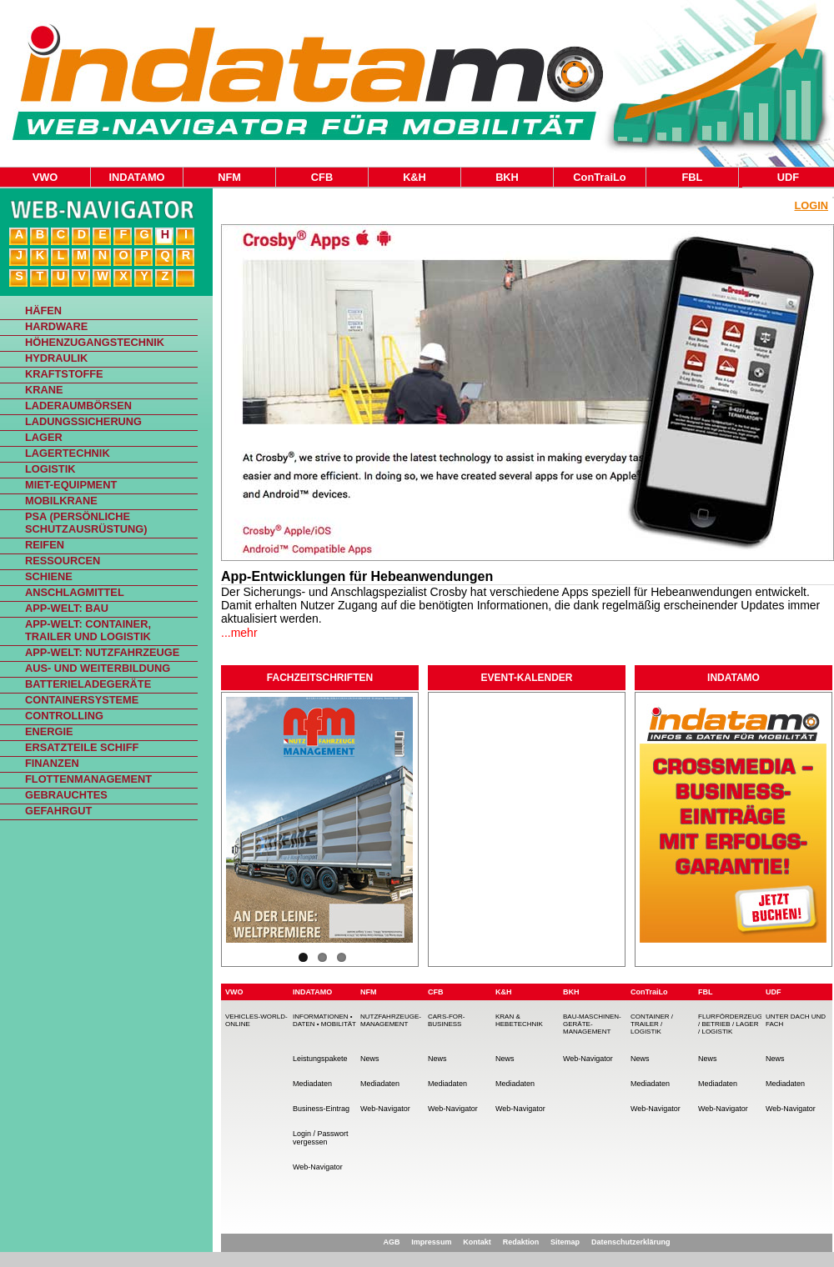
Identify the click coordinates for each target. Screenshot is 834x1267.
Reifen (44, 544)
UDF (788, 177)
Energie (49, 731)
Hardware (56, 326)
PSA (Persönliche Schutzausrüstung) (86, 522)
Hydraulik (56, 358)
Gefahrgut (58, 810)
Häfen (43, 310)
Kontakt (477, 1242)
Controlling (64, 715)
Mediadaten (312, 1083)
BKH (507, 177)
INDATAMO (136, 177)
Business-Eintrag (321, 1108)
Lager (44, 437)
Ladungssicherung (83, 421)
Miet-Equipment (71, 484)
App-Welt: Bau (66, 608)
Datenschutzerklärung (631, 1242)
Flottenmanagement (88, 779)
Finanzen (52, 763)
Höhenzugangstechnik (94, 342)
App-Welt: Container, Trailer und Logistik (88, 630)
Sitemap (565, 1242)
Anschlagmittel (74, 592)
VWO (45, 177)
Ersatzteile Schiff (81, 747)
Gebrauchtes (66, 795)
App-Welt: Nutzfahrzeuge (102, 652)
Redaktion (521, 1242)
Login (811, 205)
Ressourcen (62, 560)
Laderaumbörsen (78, 405)
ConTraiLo (599, 177)
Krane (44, 389)
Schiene (49, 576)
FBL (692, 177)
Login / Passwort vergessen (321, 1137)
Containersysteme (81, 700)
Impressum (431, 1242)
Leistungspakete (320, 1058)
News (369, 1058)
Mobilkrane (61, 500)
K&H (414, 177)
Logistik (50, 469)
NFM (229, 177)
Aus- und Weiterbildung (97, 668)
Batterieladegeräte (88, 684)
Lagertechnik (67, 453)
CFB (322, 177)
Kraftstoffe (64, 374)
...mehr (239, 632)
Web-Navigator (318, 1167)
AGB (391, 1242)
